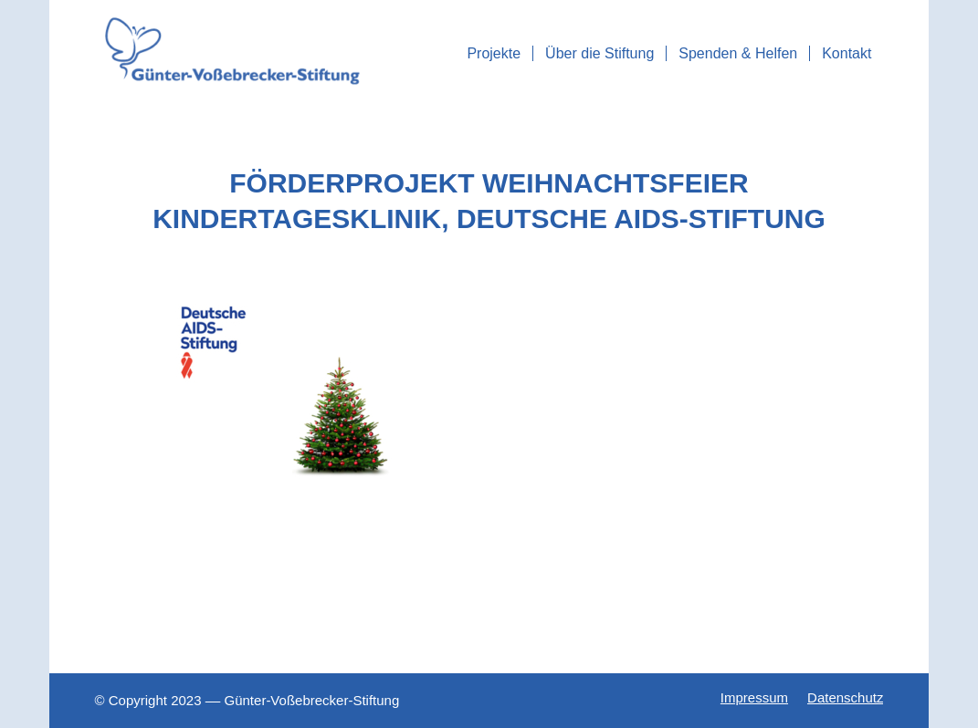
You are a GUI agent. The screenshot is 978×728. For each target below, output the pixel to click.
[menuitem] (493, 54)
